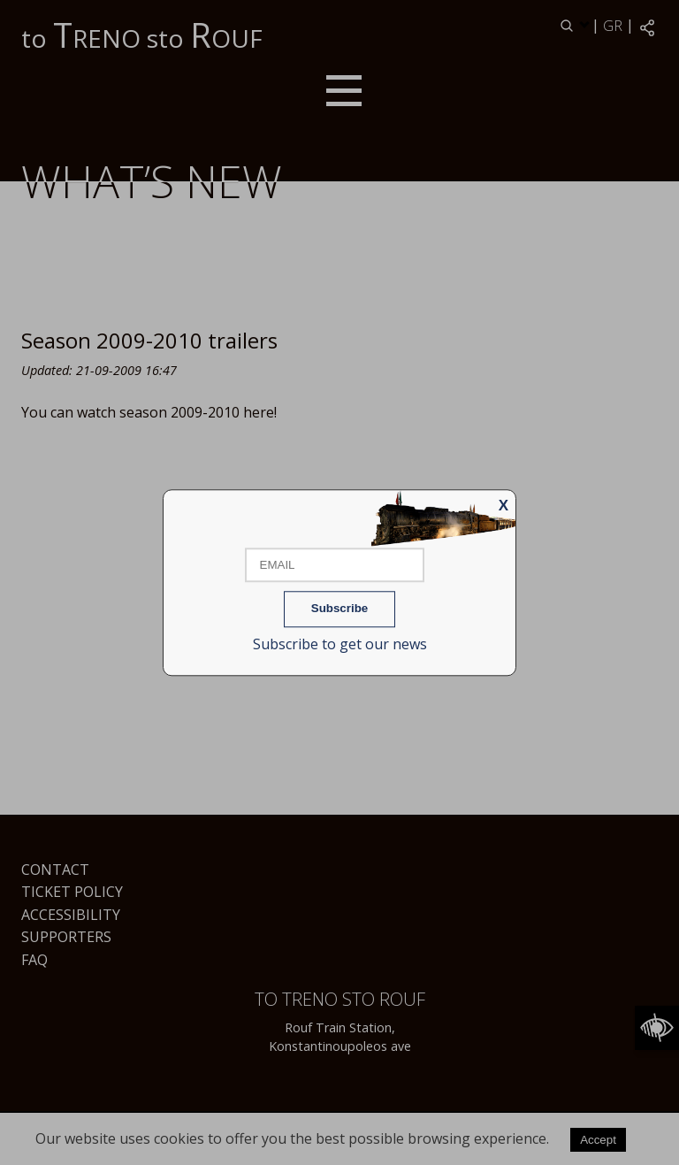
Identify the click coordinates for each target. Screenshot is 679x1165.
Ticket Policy (72, 891)
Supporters (66, 937)
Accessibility (70, 914)
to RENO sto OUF (142, 34)
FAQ (34, 960)
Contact (55, 869)
